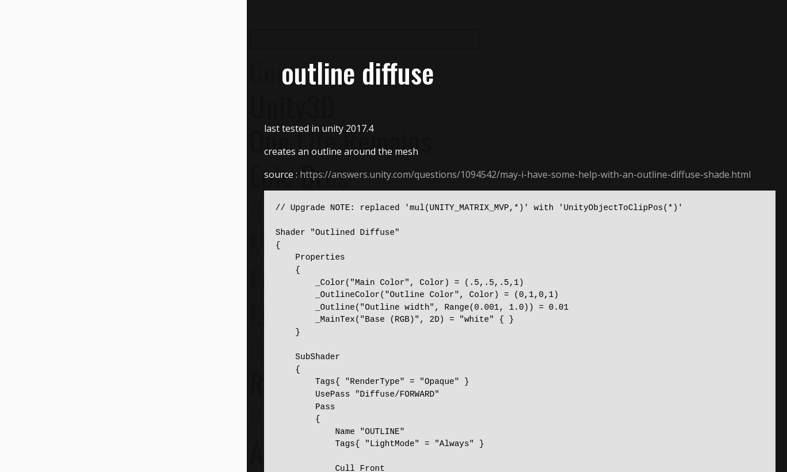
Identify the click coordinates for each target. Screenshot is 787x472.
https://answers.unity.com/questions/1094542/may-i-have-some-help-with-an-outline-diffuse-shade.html (525, 174)
